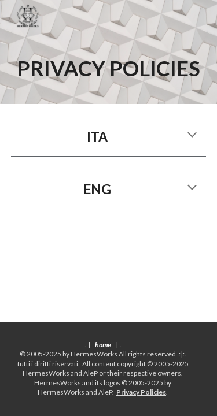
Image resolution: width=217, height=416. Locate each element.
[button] (192, 136)
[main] (109, 68)
